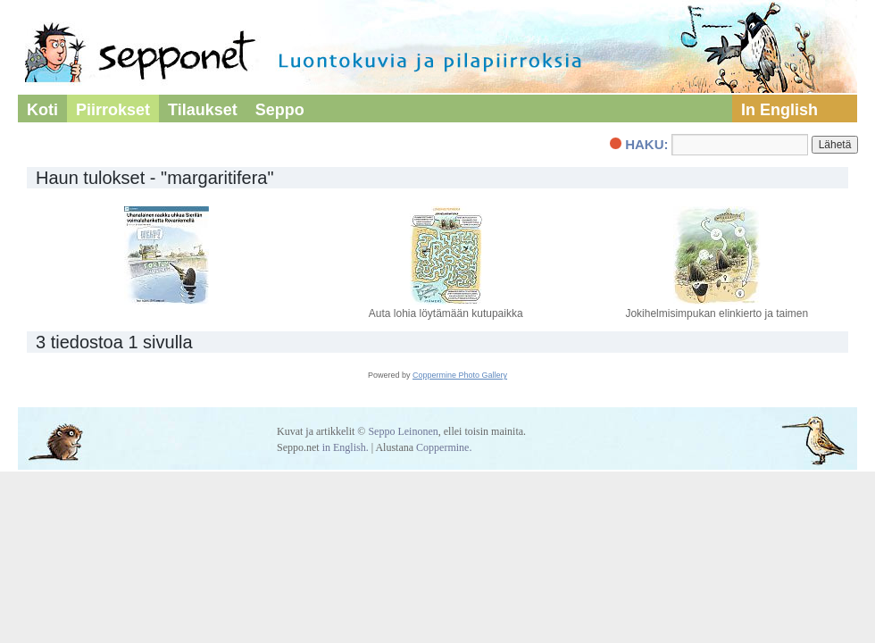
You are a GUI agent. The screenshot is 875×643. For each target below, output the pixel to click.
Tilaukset (203, 110)
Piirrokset (113, 110)
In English (779, 110)
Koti (42, 110)
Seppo (279, 110)
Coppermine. (443, 447)
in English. (345, 447)
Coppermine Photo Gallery (459, 375)
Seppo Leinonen (403, 431)
